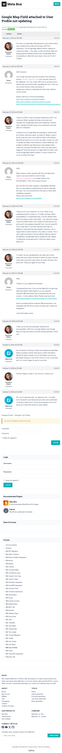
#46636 (56, 392)
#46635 (56, 368)
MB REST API (9, 607)
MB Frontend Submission (13, 591)
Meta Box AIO (9, 657)
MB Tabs (7, 619)
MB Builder (8, 564)
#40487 (56, 249)
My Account (6, 694)
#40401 (56, 38)
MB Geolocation (10, 595)
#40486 (56, 206)
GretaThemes (6, 716)
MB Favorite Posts (10, 588)
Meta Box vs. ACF (38, 714)
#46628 (56, 345)
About (4, 691)
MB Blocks (8, 560)
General (7, 548)
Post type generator (38, 696)
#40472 (56, 112)
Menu (57, 4)
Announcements (10, 545)
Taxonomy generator (39, 699)
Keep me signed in (10, 438)
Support (4, 27)
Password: (5, 433)
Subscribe (54, 735)
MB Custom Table (10, 579)
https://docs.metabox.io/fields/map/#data (30, 99)
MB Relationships (10, 604)
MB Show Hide (9, 616)
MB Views (8, 651)
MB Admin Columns (11, 554)
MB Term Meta (9, 626)
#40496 (56, 273)
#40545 (56, 321)
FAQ (3, 699)
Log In (55, 443)
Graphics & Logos (8, 706)
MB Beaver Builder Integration (14, 557)
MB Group (8, 598)
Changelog (5, 701)
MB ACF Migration (10, 551)
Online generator (37, 694)
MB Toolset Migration (11, 635)
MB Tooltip (8, 638)
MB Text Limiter (9, 632)
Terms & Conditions (44, 747)
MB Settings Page (10, 613)
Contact (4, 703)
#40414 (56, 66)
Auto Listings (6, 719)
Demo (34, 691)
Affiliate (4, 696)
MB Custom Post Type (12, 576)
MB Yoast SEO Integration (13, 654)
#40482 (56, 163)
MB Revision (8, 610)
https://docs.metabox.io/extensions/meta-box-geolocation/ (36, 298)
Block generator (37, 701)
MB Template (9, 623)
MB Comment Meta (11, 570)
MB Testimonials (10, 629)
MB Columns (8, 567)
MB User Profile (12, 27)
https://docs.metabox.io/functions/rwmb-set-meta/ (33, 102)
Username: (5, 428)
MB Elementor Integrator (12, 582)
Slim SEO (5, 714)
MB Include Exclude (11, 601)
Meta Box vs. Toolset (39, 716)
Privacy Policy (32, 747)
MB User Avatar (9, 641)
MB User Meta (9, 644)
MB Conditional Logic (11, 573)
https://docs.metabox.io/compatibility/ (29, 198)
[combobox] (31, 528)
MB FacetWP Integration (12, 585)
